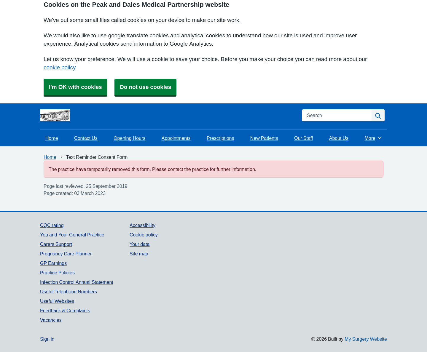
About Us (338, 138)
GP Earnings (53, 263)
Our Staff (303, 138)
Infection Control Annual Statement (76, 282)
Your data (139, 244)
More (373, 138)
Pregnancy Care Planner (66, 253)
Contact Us (86, 138)
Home (51, 138)
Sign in (47, 339)
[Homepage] (55, 115)
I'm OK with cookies (75, 87)
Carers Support (56, 244)
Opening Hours (129, 138)
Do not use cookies (145, 87)
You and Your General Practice (72, 234)
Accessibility (142, 225)
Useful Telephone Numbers (68, 291)
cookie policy (59, 67)
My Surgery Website (366, 339)
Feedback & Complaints (65, 310)
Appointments (176, 138)
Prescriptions (220, 138)
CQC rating (52, 225)
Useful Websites (57, 301)
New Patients (264, 138)
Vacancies (51, 320)
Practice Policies (57, 272)
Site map (139, 253)
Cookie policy (144, 234)
